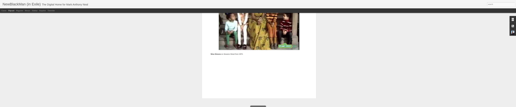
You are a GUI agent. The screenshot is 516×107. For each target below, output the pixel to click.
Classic (3, 11)
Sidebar (35, 11)
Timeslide (51, 11)
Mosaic (27, 11)
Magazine (19, 11)
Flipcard (11, 11)
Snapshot (42, 11)
